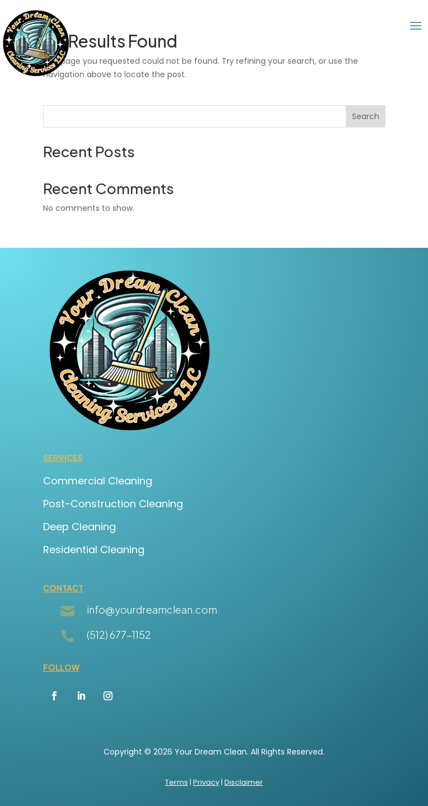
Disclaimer (243, 782)
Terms (176, 782)
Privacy (206, 782)
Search (365, 116)
